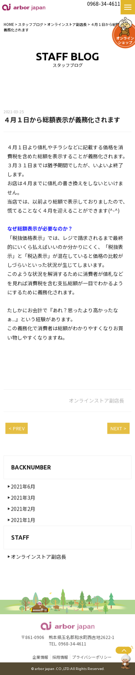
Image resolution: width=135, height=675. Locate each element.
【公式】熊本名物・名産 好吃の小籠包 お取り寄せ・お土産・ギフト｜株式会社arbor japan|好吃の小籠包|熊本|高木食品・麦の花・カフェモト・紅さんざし (23, 7)
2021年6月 (23, 489)
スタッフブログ (30, 24)
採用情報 (60, 658)
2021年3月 (23, 500)
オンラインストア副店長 (38, 559)
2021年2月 (23, 512)
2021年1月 (23, 523)
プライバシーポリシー (92, 658)
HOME (9, 24)
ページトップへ (124, 657)
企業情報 (40, 658)
